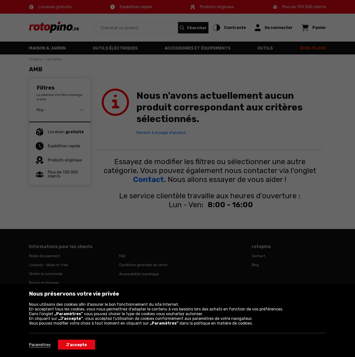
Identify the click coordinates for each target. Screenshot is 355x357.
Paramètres (40, 344)
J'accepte (76, 344)
